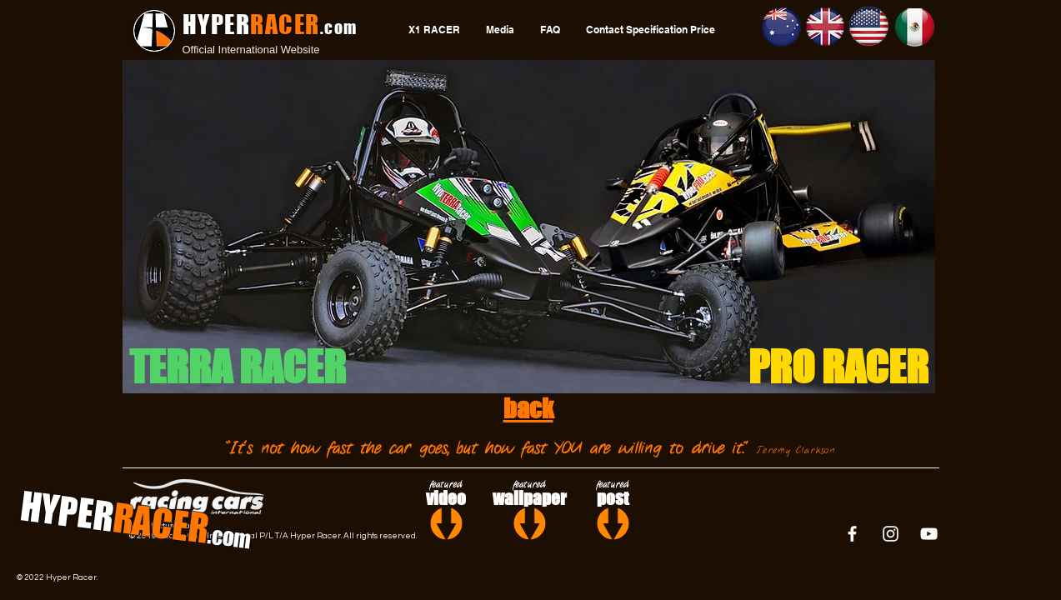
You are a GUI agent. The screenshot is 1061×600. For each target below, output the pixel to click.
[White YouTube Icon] (928, 533)
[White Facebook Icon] (852, 533)
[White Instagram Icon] (890, 533)
